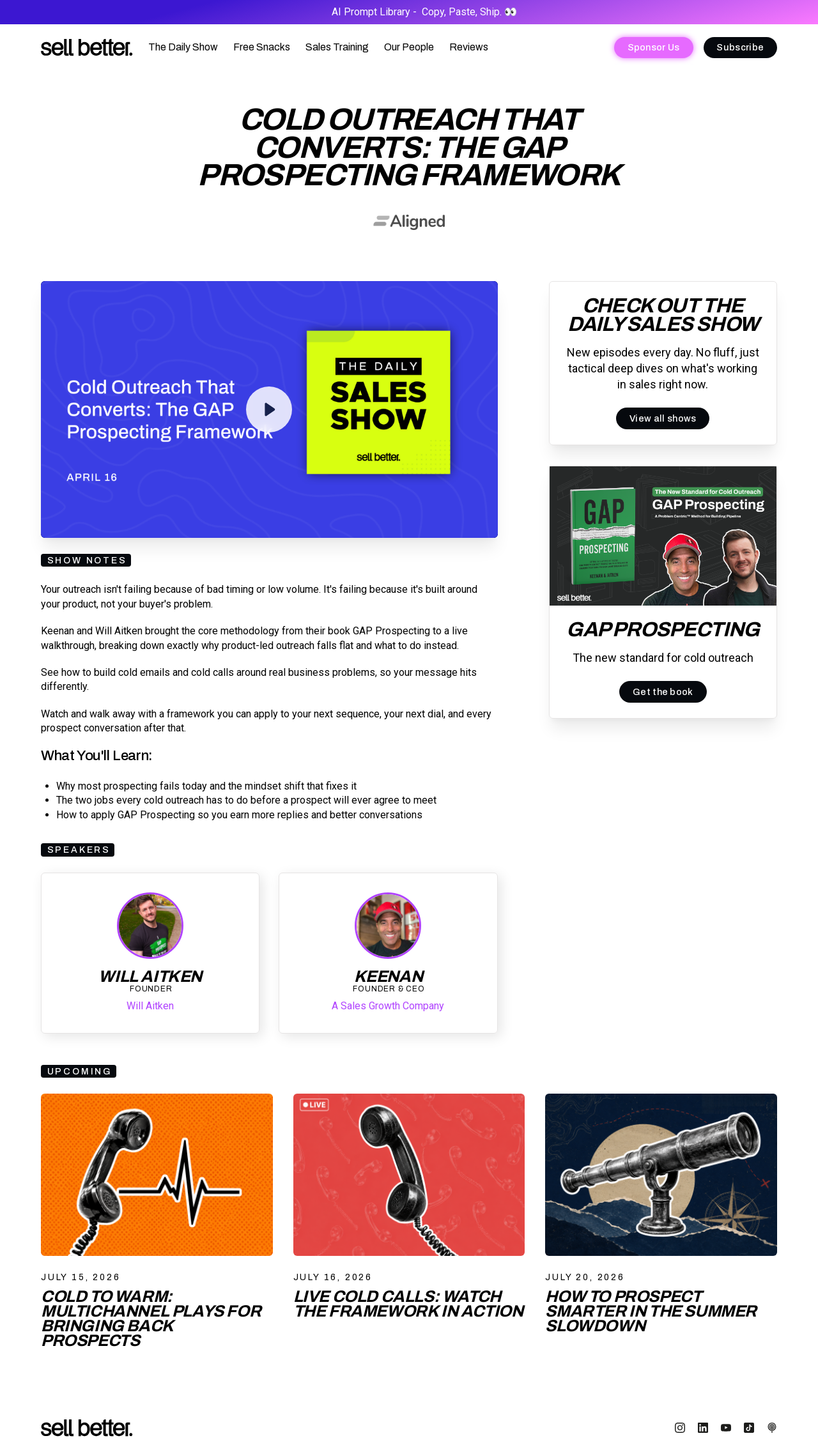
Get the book (663, 692)
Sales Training (337, 47)
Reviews (468, 47)
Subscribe (740, 47)
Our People (409, 47)
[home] (87, 47)
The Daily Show (183, 47)
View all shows (662, 418)
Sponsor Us (654, 47)
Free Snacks (261, 47)
